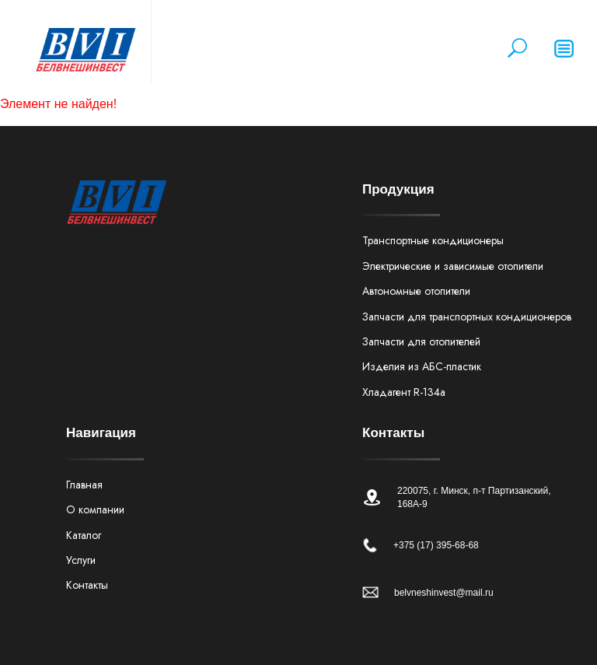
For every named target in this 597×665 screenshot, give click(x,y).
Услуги (81, 560)
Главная (84, 484)
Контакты (87, 585)
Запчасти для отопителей (421, 341)
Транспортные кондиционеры (433, 240)
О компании (95, 509)
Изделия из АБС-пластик (421, 366)
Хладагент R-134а (403, 392)
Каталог (83, 535)
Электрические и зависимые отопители (452, 266)
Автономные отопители (416, 291)
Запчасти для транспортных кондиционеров (466, 316)
